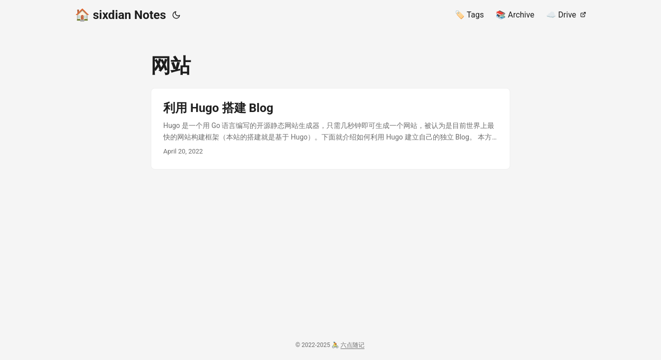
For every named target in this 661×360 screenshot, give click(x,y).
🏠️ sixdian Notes (120, 15)
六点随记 (352, 345)
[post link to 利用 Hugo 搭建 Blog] (330, 128)
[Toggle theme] (176, 15)
